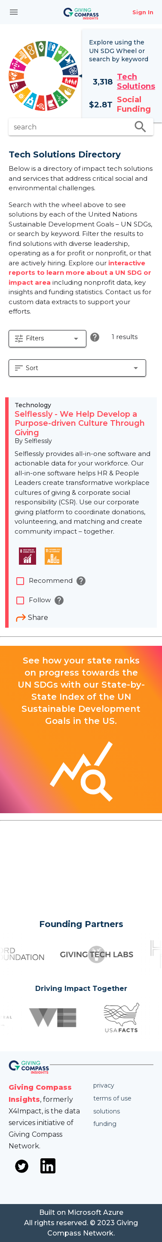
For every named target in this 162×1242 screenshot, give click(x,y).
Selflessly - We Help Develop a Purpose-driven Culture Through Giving (80, 423)
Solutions (106, 1111)
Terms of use (112, 1098)
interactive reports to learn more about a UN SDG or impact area (80, 272)
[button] (47, 338)
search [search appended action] (140, 127)
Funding (104, 1124)
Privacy (103, 1085)
